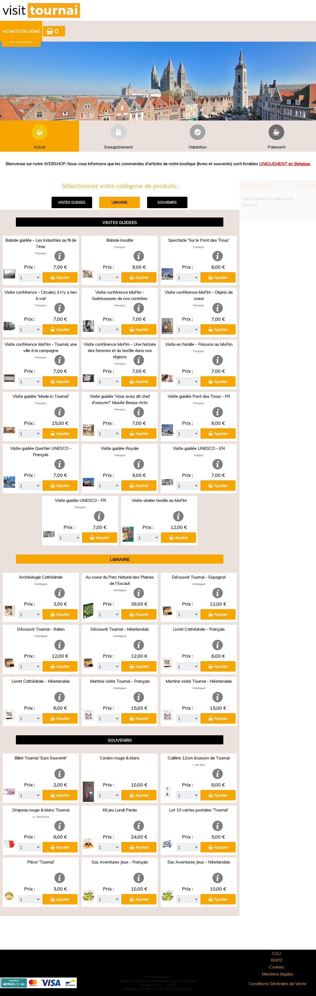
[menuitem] (21, 31)
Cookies (276, 966)
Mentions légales (277, 973)
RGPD (276, 960)
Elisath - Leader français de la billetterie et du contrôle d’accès (158, 981)
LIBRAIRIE (119, 202)
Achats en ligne (21, 31)
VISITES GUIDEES (71, 202)
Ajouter (62, 277)
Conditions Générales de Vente (277, 983)
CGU (276, 953)
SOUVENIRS (167, 202)
